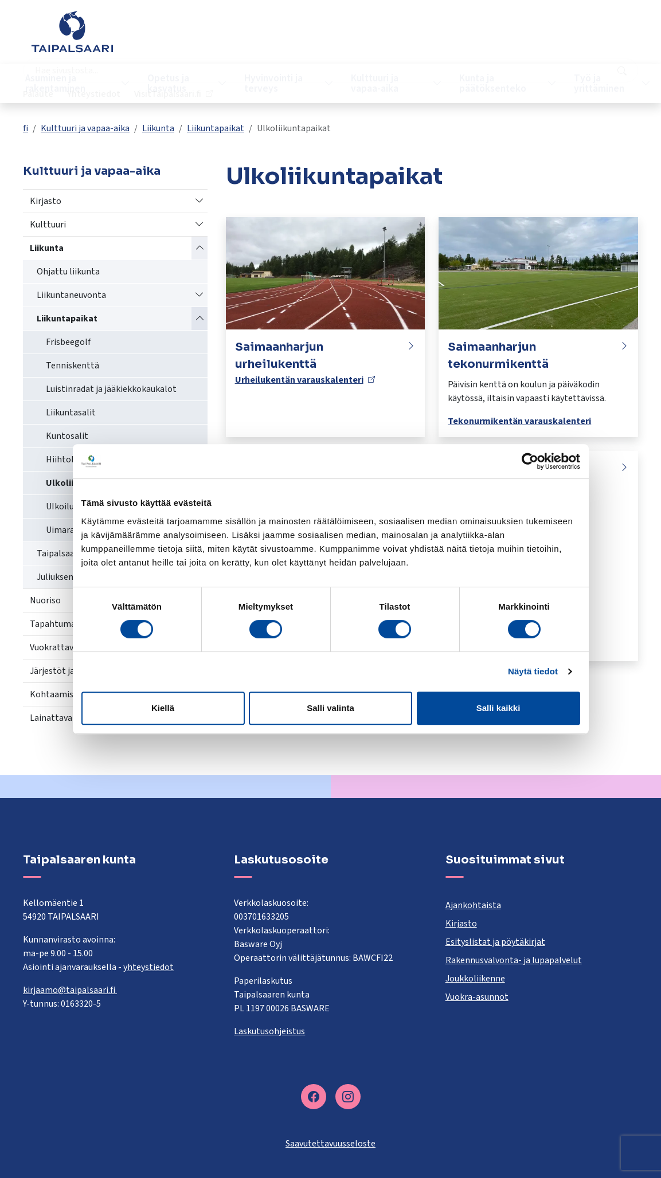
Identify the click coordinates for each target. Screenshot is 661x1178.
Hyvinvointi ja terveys (270, 83)
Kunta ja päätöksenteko (481, 83)
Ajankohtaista (473, 905)
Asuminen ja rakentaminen (60, 83)
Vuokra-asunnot (477, 997)
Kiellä (162, 708)
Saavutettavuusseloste (330, 1143)
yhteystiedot (148, 967)
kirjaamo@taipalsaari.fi (70, 990)
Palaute (445, 37)
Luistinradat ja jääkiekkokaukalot (111, 389)
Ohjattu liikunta (68, 271)
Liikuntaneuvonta (71, 295)
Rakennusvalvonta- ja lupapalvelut (513, 960)
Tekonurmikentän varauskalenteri (519, 421)
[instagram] (348, 1096)
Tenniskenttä (72, 365)
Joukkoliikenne (475, 978)
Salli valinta (330, 708)
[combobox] (276, 37)
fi (25, 128)
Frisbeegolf (68, 342)
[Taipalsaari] (72, 31)
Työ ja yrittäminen (584, 83)
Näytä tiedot (533, 671)
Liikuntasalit (71, 412)
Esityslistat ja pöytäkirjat (495, 942)
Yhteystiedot (500, 37)
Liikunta (158, 128)
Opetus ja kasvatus (168, 83)
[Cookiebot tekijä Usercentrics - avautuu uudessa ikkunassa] (530, 461)
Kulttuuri (48, 224)
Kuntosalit (67, 436)
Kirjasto (45, 201)
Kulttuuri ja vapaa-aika (367, 83)
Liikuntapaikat (215, 128)
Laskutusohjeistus (269, 1031)
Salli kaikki (498, 708)
